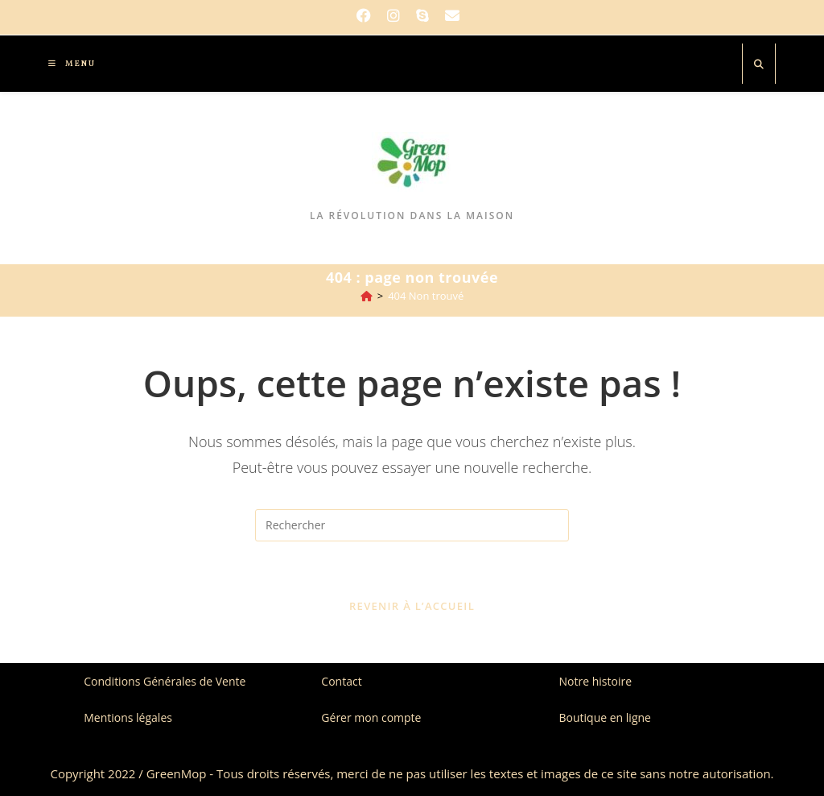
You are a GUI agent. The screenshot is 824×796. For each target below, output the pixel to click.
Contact (341, 681)
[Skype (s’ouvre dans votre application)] (422, 15)
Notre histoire (595, 681)
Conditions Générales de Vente (164, 681)
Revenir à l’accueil (412, 606)
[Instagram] (393, 15)
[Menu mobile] (66, 63)
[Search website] (759, 64)
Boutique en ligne (605, 717)
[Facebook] (367, 15)
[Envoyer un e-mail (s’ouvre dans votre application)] (452, 15)
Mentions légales (128, 717)
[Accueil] (366, 295)
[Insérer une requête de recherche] (412, 525)
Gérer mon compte (371, 717)
